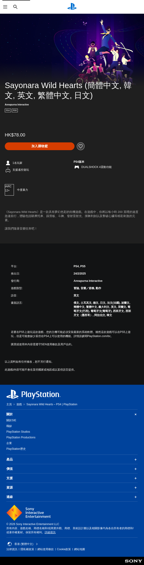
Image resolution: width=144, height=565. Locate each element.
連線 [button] (72, 497)
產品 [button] (72, 460)
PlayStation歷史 (16, 448)
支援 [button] (72, 478)
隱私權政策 (27, 549)
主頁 (9, 404)
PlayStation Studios (18, 431)
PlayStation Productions (20, 437)
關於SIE (11, 420)
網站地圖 (79, 549)
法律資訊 (11, 549)
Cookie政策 (64, 549)
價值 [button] (72, 469)
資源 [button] (72, 488)
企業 (9, 443)
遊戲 (19, 404)
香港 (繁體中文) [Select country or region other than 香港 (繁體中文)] (22, 544)
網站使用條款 (45, 549)
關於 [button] (72, 414)
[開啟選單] (5, 7)
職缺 (9, 426)
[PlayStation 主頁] (72, 7)
